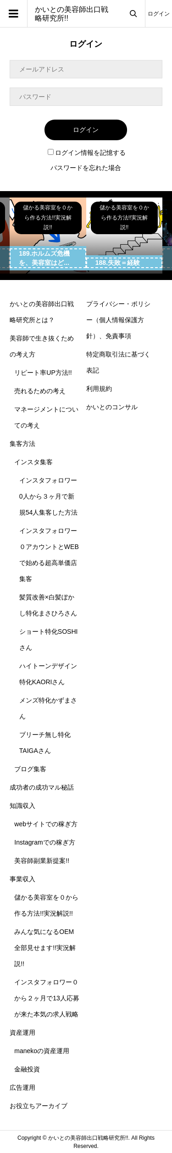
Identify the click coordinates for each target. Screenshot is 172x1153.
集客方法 (22, 443)
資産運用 (22, 1032)
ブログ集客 (30, 769)
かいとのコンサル (112, 407)
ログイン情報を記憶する (87, 152)
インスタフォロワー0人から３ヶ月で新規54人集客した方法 (48, 496)
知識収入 (22, 805)
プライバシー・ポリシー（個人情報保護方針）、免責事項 (118, 320)
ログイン (159, 14)
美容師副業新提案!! (41, 860)
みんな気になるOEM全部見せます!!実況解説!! (45, 947)
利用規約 (99, 388)
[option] (48, 236)
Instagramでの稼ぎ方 (44, 842)
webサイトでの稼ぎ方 (46, 824)
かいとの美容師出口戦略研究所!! (71, 13)
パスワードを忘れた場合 (85, 167)
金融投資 (27, 1069)
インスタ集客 (33, 462)
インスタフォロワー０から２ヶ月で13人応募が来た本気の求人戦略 (46, 998)
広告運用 (22, 1087)
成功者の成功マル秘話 (42, 787)
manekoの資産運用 (41, 1050)
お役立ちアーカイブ (38, 1105)
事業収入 (22, 879)
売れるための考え (40, 391)
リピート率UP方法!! (43, 372)
